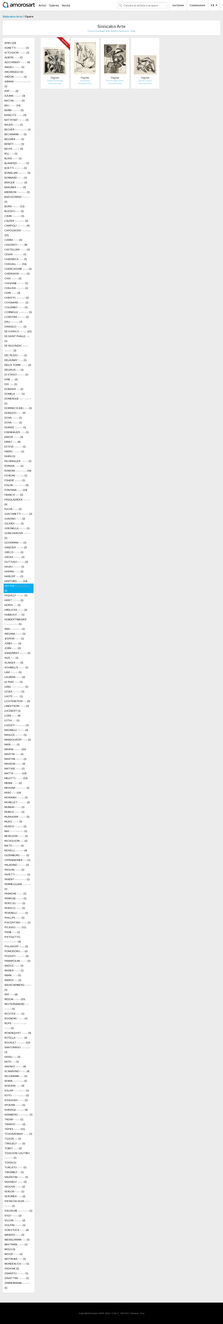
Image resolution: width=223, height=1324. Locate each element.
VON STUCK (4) (16, 1229)
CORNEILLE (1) (18, 312)
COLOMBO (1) (16, 307)
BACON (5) (14, 100)
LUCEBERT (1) (12, 710)
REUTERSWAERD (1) (17, 1006)
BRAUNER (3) (15, 187)
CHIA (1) (12, 278)
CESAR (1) (15, 254)
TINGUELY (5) (14, 1143)
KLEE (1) (11, 657)
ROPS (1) (15, 1026)
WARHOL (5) (14, 1234)
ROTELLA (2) (15, 1037)
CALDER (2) (16, 220)
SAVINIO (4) (15, 1066)
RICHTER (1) (14, 1013)
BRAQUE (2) (15, 182)
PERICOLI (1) (14, 903)
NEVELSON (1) (16, 835)
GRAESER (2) (15, 547)
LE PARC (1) (13, 681)
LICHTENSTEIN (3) (17, 701)
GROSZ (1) (14, 556)
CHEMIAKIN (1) (17, 273)
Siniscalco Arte (12, 16)
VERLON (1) (14, 1191)
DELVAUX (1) (14, 369)
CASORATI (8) (15, 244)
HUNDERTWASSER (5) (15, 622)
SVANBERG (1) (18, 1114)
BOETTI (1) (15, 167)
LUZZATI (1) (16, 725)
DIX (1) (10, 384)
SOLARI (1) (16, 1090)
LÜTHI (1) (11, 720)
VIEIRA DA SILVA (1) (17, 1203)
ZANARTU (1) (16, 1273)
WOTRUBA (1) (15, 1258)
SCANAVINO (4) (16, 1071)
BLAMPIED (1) (16, 163)
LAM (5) (13, 672)
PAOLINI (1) (14, 869)
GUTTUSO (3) (16, 561)
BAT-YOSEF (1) (16, 119)
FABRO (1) (14, 451)
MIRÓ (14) (12, 792)
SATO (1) (11, 1061)
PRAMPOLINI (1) (17, 960)
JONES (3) (12, 643)
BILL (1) (10, 153)
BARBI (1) (14, 110)
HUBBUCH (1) (14, 614)
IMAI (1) (14, 628)
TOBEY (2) (13, 1148)
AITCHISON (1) (16, 52)
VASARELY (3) (15, 1181)
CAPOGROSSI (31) (17, 233)
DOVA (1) (13, 417)
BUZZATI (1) (14, 211)
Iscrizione (178, 5)
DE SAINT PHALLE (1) (17, 338)
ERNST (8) (12, 441)
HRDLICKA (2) (15, 609)
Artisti (42, 5)
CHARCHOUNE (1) (18, 268)
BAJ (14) (12, 105)
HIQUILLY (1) (15, 595)
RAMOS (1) (12, 980)
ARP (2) (11, 90)
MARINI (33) (15, 749)
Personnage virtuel (115, 80)
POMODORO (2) (15, 951)
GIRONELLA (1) (17, 528)
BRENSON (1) (17, 192)
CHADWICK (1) (15, 259)
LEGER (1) (14, 691)
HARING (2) (13, 571)
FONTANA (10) (15, 489)
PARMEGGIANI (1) (17, 886)
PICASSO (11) (15, 927)
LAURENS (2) (14, 676)
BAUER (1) (13, 124)
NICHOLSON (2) (15, 840)
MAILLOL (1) (15, 734)
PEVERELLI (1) (16, 912)
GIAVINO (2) (14, 518)
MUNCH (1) (14, 811)
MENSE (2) (13, 782)
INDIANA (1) (15, 633)
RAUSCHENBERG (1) (17, 987)
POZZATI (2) (16, 955)
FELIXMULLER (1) (17, 460)
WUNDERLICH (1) (16, 1263)
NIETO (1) (14, 845)
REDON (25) (14, 999)
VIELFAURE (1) (18, 1210)
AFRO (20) (10, 42)
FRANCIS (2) (13, 494)
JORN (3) (12, 648)
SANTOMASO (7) (17, 1050)
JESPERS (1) (14, 638)
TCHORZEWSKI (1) (18, 1133)
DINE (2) (11, 379)
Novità (66, 5)
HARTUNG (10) (15, 581)
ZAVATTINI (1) (16, 1278)
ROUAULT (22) (17, 1042)
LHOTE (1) (13, 696)
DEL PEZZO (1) (15, 355)
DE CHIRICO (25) (18, 331)
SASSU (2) (12, 1056)
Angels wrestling (54, 80)
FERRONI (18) (17, 470)
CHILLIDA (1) (16, 287)
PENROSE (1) (15, 898)
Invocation (85, 80)
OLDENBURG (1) (16, 855)
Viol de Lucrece (145, 80)
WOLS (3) (9, 1249)
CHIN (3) (12, 292)
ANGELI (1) (14, 66)
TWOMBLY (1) (14, 1172)
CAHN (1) (14, 215)
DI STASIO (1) (16, 374)
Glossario (134, 1313)
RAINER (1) (14, 970)
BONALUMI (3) (17, 172)
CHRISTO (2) (16, 297)
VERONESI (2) (14, 1196)
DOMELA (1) (14, 393)
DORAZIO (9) (15, 412)
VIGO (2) (12, 1215)
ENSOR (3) (13, 436)
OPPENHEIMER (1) (17, 860)
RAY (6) (10, 994)
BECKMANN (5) (15, 134)
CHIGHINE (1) (16, 283)
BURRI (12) (14, 206)
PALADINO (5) (16, 864)
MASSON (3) (14, 763)
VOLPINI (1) (15, 1225)
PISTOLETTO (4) (12, 939)
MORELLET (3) (17, 802)
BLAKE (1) (13, 158)
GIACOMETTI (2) (18, 513)
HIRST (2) (13, 600)
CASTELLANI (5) (17, 249)
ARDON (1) (15, 76)
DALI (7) (13, 321)
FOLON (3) (16, 485)
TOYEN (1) (10, 1162)
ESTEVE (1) (15, 446)
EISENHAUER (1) (16, 432)
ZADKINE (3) (11, 1268)
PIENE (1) (12, 932)
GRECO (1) (13, 552)
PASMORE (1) (15, 893)
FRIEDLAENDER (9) (17, 502)
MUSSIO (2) (15, 826)
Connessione (197, 5)
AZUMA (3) (14, 95)
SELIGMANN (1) (15, 1076)
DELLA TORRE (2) (17, 364)
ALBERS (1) (13, 57)
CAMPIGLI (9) (17, 225)
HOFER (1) (12, 604)
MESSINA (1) (16, 787)
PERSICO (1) (14, 907)
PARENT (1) (17, 879)
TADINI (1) (13, 1119)
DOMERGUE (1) (17, 401)
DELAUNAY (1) (15, 360)
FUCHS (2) (13, 508)
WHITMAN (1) (15, 1244)
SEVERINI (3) (14, 1085)
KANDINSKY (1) (17, 652)
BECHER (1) (17, 129)
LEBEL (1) (16, 686)
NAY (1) (15, 831)
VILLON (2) (14, 1220)
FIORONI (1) (15, 475)
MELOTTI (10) (15, 778)
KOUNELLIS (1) (16, 667)
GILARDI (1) (14, 523)
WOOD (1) (13, 1254)
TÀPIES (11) (14, 1128)
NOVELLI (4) (15, 850)
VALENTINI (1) (16, 1176)
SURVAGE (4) (16, 1109)
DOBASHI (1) (13, 388)
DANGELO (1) (15, 326)
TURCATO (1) (15, 1167)
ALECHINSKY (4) (17, 62)
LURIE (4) (12, 715)
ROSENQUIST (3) (17, 1032)
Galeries (54, 5)
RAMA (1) (12, 975)
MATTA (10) (15, 773)
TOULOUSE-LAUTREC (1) (17, 1155)
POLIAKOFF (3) (16, 946)
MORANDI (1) (16, 797)
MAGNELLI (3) (16, 729)
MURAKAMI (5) (16, 816)
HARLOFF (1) (13, 576)
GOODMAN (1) (15, 542)
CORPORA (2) (16, 316)
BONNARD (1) (15, 177)
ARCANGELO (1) (13, 71)
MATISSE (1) (14, 768)
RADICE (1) (13, 965)
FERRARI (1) (13, 465)
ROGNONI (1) (15, 1018)
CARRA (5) (13, 239)
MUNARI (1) (14, 807)
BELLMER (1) (14, 139)
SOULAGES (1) (16, 1100)
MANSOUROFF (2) (17, 739)
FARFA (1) (9, 456)
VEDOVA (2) (14, 1186)
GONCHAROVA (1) (17, 535)
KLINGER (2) (13, 662)
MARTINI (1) (15, 758)
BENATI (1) (14, 143)
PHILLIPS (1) (14, 917)
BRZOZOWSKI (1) (17, 199)
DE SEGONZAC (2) (16, 348)
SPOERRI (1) (14, 1104)
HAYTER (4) (16, 588)
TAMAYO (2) (14, 1124)
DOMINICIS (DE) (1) (18, 408)
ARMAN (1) (17, 84)
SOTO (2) (16, 1095)
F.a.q (142, 1313)
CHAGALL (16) (15, 263)
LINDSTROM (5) (16, 705)
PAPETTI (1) (17, 874)
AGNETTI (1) (16, 47)
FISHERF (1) (14, 480)
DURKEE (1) (15, 427)
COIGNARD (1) (16, 302)
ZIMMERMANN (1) (17, 1285)
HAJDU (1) (14, 566)
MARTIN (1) (14, 754)
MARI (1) (12, 744)
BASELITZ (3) (15, 114)
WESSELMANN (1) (17, 1239)
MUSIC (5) (13, 821)
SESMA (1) (15, 1080)
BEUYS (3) (13, 148)
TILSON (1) (12, 1138)
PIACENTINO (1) (17, 922)
